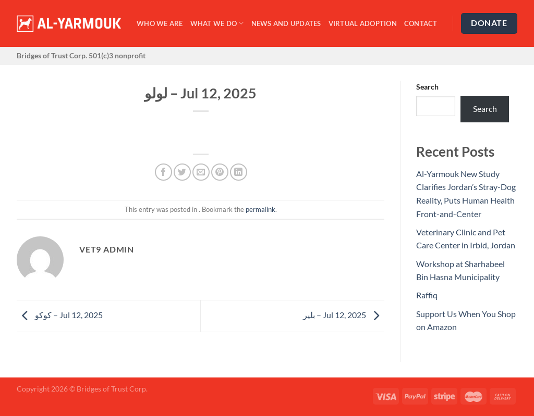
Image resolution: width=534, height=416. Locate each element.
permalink (260, 209)
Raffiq (427, 295)
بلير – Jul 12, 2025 (343, 315)
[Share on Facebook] (163, 172)
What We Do (217, 23)
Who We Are (160, 23)
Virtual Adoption (363, 23)
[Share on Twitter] (182, 172)
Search (427, 86)
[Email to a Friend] (201, 172)
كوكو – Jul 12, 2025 (60, 315)
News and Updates (286, 23)
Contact (421, 23)
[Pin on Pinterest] (219, 172)
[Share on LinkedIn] (238, 172)
